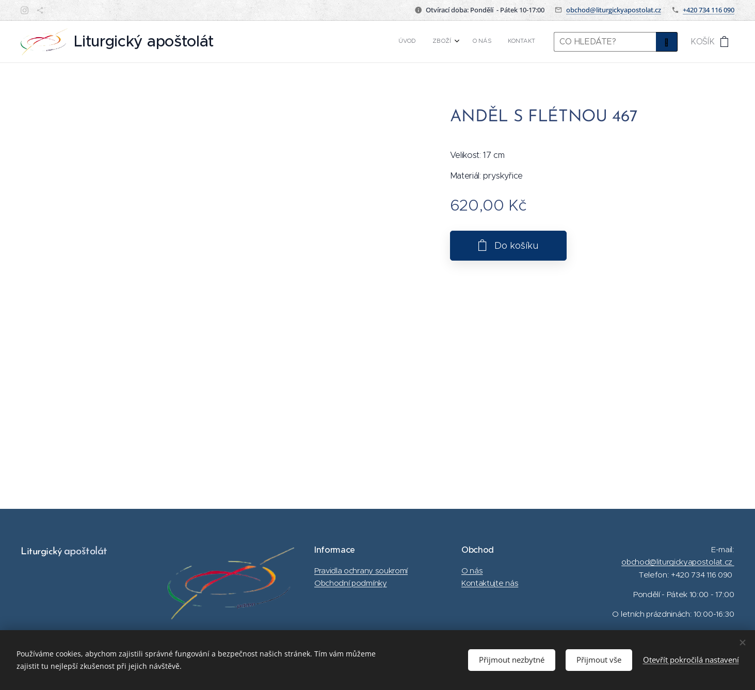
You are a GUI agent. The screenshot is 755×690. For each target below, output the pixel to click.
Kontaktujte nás (489, 583)
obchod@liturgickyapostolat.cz (613, 9)
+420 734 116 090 (708, 9)
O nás (472, 570)
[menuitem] (483, 42)
